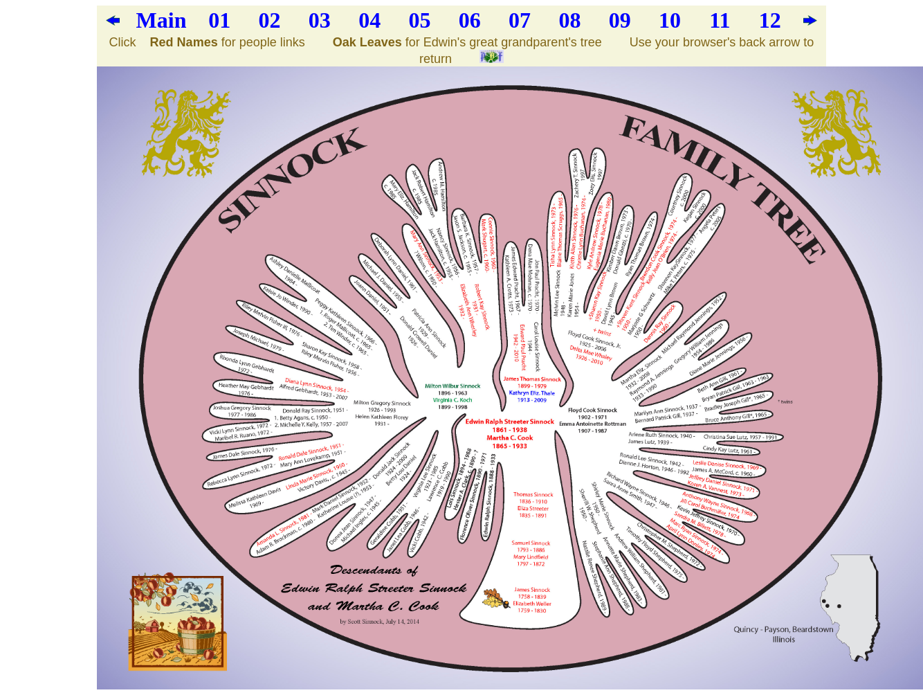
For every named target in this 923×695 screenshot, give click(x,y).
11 (719, 20)
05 (419, 20)
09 (620, 20)
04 (369, 20)
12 (770, 20)
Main (161, 20)
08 (569, 20)
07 (520, 20)
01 (219, 20)
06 (470, 20)
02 (270, 20)
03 (320, 20)
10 (670, 20)
